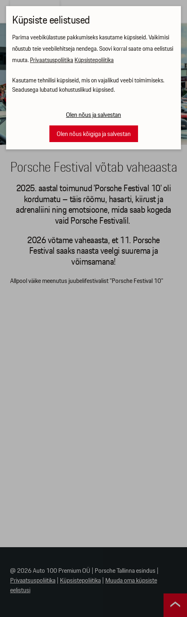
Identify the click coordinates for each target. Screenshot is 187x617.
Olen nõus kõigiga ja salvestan (94, 134)
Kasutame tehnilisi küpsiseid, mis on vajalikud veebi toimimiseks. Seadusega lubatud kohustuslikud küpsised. (88, 85)
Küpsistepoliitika (94, 60)
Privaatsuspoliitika (51, 60)
